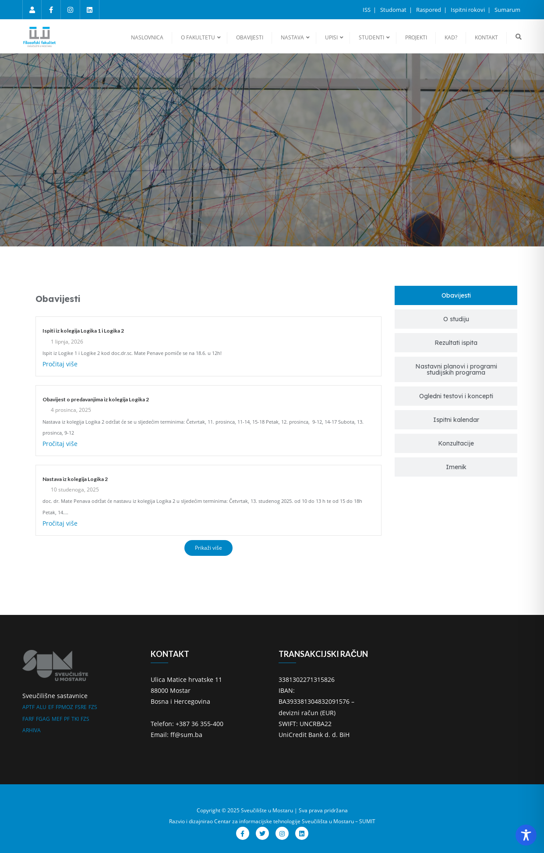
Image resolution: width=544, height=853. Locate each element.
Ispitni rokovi (468, 10)
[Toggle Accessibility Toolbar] (526, 835)
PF (67, 719)
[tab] (456, 295)
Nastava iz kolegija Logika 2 (75, 479)
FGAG (43, 719)
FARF (28, 719)
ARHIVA (31, 730)
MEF (57, 719)
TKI (75, 719)
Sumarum (507, 10)
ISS (367, 10)
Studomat (394, 10)
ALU (41, 707)
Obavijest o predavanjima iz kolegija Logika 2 (95, 399)
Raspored (429, 10)
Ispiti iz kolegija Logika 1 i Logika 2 (83, 330)
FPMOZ (64, 707)
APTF (28, 707)
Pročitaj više (60, 364)
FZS (92, 707)
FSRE (81, 707)
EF (51, 707)
